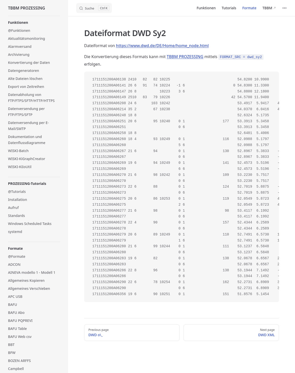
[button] (34, 23)
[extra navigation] (284, 8)
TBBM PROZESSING (185, 56)
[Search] (94, 8)
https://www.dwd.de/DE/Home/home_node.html (162, 45)
